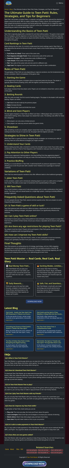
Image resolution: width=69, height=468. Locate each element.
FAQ (22, 449)
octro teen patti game (32, 450)
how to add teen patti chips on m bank (57, 450)
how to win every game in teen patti (57, 452)
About (12, 449)
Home (6, 9)
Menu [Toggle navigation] (59, 3)
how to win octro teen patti (44, 450)
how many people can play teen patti (44, 452)
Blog (11, 9)
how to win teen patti (32, 452)
